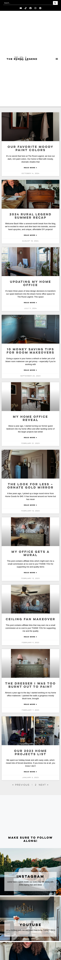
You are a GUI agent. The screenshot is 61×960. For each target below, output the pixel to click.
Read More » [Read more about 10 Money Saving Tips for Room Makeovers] (30, 370)
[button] (57, 59)
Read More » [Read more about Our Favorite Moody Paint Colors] (30, 168)
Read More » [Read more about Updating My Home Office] (30, 303)
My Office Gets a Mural (31, 554)
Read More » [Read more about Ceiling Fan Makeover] (30, 637)
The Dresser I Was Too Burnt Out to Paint (30, 685)
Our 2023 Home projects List (30, 753)
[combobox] (28, 3)
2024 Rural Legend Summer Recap (31, 216)
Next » (44, 785)
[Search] (55, 3)
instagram (30, 876)
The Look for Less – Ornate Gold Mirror (30, 486)
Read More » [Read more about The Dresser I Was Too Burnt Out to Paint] (30, 704)
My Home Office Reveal (30, 418)
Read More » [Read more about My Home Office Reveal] (30, 438)
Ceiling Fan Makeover (30, 619)
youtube (31, 925)
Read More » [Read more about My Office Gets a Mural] (30, 573)
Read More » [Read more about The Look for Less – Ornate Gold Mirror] (30, 505)
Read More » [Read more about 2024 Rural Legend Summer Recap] (30, 235)
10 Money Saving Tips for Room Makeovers (30, 351)
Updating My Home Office (30, 284)
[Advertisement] (30, 815)
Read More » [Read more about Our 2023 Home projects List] (30, 772)
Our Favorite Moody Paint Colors (31, 149)
